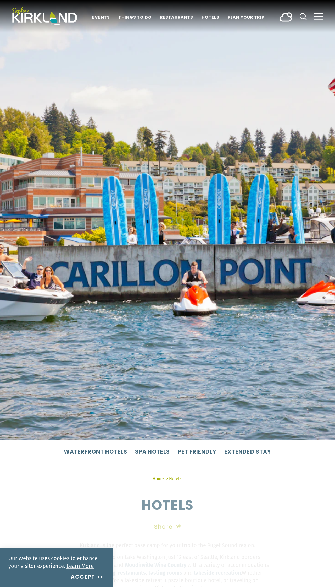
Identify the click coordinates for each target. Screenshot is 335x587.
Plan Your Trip (246, 17)
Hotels (210, 17)
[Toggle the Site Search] (303, 16)
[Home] (44, 16)
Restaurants (176, 17)
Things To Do (135, 17)
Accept (83, 577)
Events (101, 17)
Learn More (80, 566)
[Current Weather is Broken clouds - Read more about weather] (286, 17)
